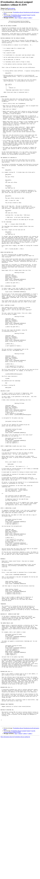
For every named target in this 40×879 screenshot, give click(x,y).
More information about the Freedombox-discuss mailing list (15, 877)
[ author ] (30, 17)
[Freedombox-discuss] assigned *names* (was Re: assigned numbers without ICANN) (19, 15)
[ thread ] (20, 17)
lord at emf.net (11, 8)
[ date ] (16, 17)
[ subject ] (25, 17)
